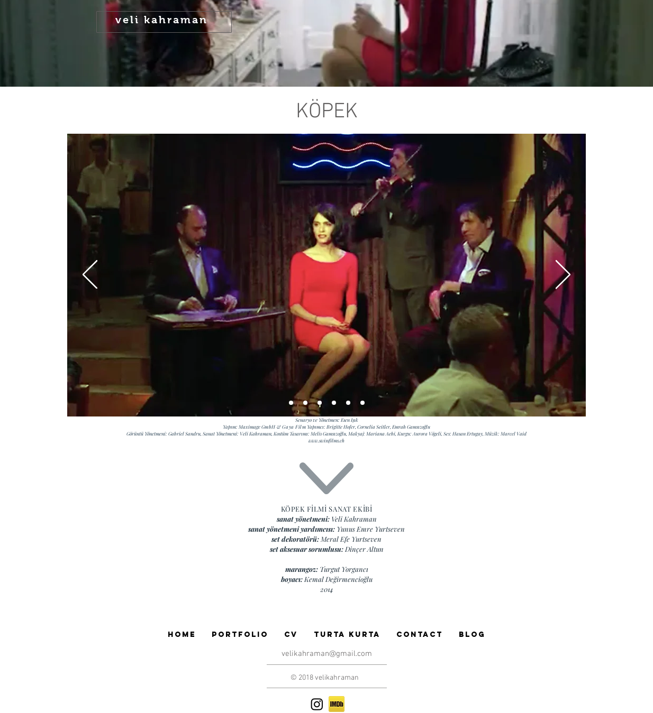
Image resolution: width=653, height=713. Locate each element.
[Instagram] (317, 704)
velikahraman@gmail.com (327, 654)
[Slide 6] (320, 403)
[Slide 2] (305, 403)
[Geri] (90, 275)
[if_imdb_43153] (336, 704)
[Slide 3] (334, 403)
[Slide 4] (348, 403)
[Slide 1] (291, 403)
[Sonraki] (563, 275)
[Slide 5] (362, 403)
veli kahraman (161, 19)
